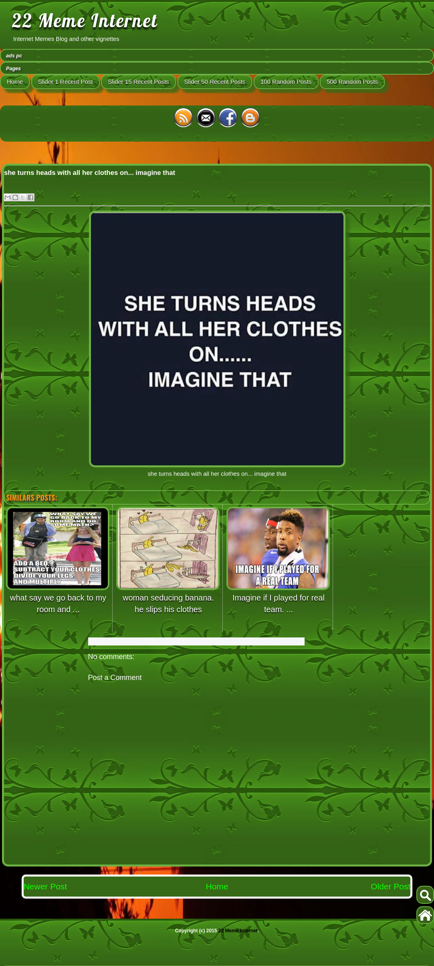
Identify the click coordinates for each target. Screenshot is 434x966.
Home (15, 81)
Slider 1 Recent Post (65, 81)
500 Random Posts (352, 81)
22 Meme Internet (85, 20)
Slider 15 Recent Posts (138, 81)
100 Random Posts (286, 81)
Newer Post (45, 886)
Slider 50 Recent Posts (215, 81)
